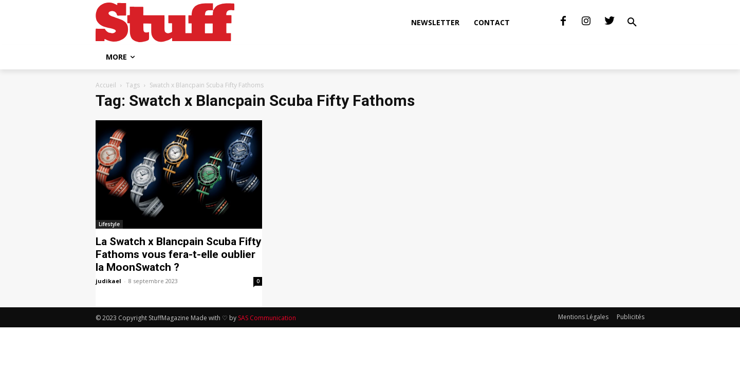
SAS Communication (267, 317)
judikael (108, 281)
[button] (632, 22)
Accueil (106, 85)
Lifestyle (109, 224)
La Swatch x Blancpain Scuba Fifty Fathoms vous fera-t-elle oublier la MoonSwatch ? (179, 254)
